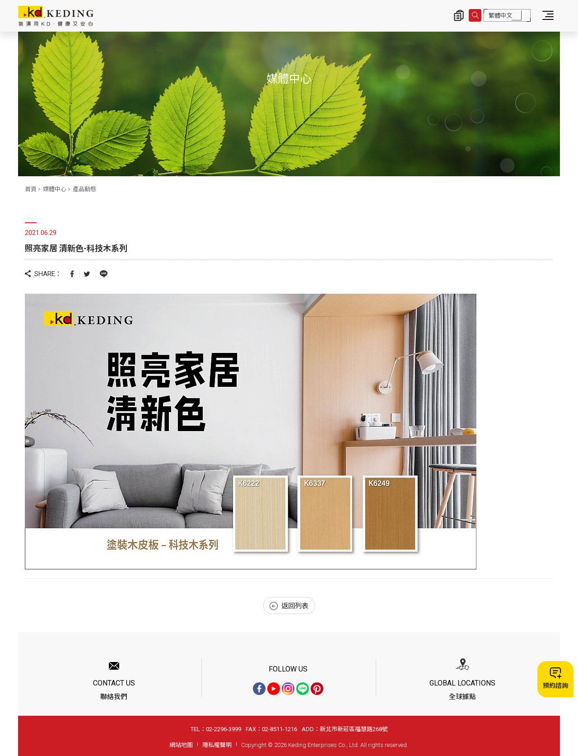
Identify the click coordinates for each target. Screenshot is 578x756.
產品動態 (84, 189)
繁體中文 (500, 15)
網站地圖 (181, 745)
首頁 (31, 189)
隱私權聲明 (217, 745)
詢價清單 (458, 15)
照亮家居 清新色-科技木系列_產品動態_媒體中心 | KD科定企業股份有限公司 (55, 15)
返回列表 (289, 606)
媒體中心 (54, 189)
